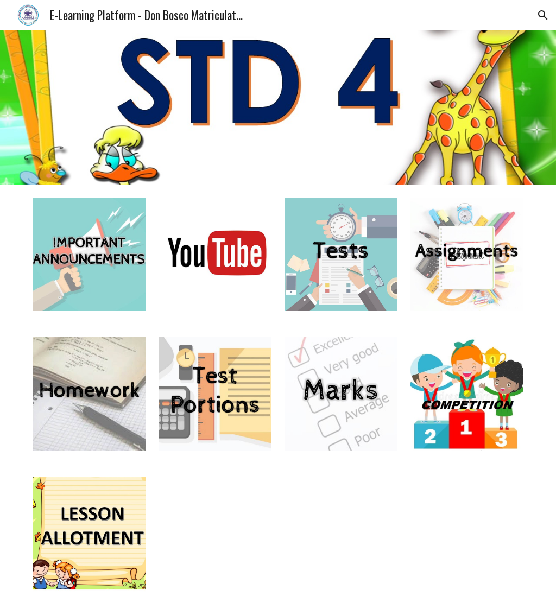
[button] (543, 15)
